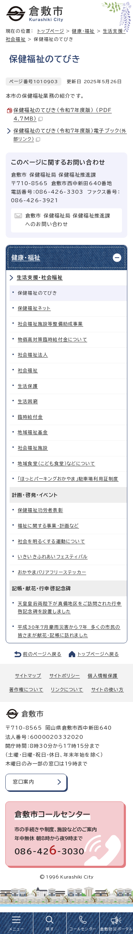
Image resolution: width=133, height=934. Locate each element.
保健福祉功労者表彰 (40, 510)
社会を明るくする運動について (51, 541)
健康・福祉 (83, 31)
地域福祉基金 (33, 432)
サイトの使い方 (107, 689)
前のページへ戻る (42, 654)
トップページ (50, 31)
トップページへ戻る (98, 654)
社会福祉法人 (33, 355)
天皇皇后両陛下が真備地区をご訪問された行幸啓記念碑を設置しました (70, 607)
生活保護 (28, 386)
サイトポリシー (64, 675)
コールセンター (83, 929)
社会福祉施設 (33, 448)
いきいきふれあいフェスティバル (53, 556)
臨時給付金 (30, 417)
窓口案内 (23, 781)
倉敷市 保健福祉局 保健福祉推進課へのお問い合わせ (67, 220)
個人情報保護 (103, 675)
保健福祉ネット (34, 308)
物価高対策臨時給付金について (52, 339)
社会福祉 (28, 370)
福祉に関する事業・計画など (48, 526)
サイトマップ (28, 675)
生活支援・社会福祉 (40, 277)
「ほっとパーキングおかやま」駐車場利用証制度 (68, 479)
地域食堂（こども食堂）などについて (56, 463)
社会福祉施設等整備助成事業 (50, 324)
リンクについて (67, 689)
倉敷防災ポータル (116, 929)
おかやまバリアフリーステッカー (52, 572)
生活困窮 (28, 401)
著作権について (26, 689)
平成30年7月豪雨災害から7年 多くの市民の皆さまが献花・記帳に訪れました (69, 631)
